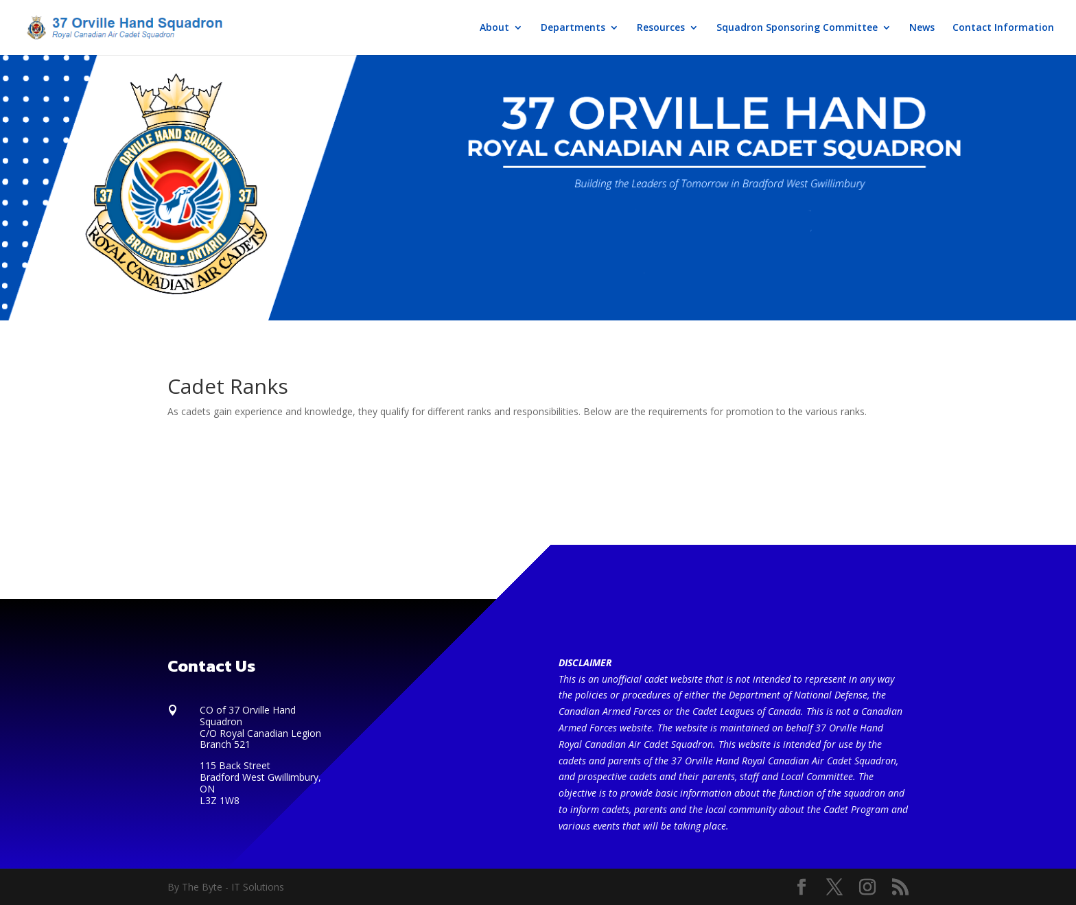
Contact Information (1003, 28)
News (922, 28)
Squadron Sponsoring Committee (797, 28)
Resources (661, 28)
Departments (573, 28)
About (494, 28)
